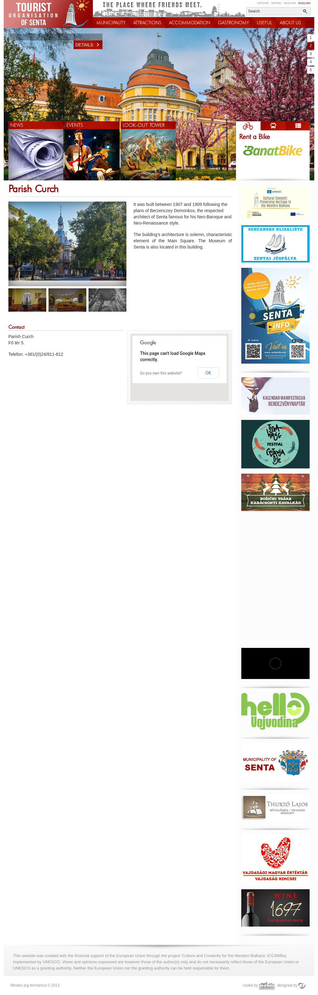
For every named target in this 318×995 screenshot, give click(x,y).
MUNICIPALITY (111, 23)
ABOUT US (290, 23)
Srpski (276, 3)
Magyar (290, 3)
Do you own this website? (161, 373)
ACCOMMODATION (189, 23)
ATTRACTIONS (147, 23)
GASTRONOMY (233, 23)
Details (88, 44)
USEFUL (264, 23)
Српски (263, 3)
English (304, 3)
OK (208, 372)
